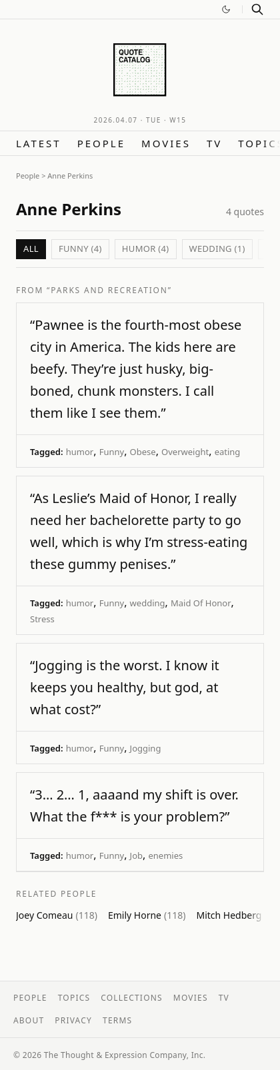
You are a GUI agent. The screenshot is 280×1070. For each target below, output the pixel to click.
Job (136, 855)
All (31, 249)
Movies (166, 143)
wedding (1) (217, 249)
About (28, 1020)
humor (79, 452)
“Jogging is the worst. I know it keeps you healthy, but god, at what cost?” (124, 687)
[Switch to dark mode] (226, 9)
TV (214, 143)
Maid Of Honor (201, 603)
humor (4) (145, 249)
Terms (117, 1020)
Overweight (185, 452)
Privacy (73, 1020)
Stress (42, 619)
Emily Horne (147, 915)
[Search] (257, 9)
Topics (74, 997)
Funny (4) (80, 249)
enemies (165, 855)
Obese (143, 452)
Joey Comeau (56, 915)
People (101, 143)
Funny (111, 452)
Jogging (145, 748)
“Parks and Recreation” (109, 290)
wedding (147, 603)
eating (228, 452)
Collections (132, 997)
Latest (38, 143)
